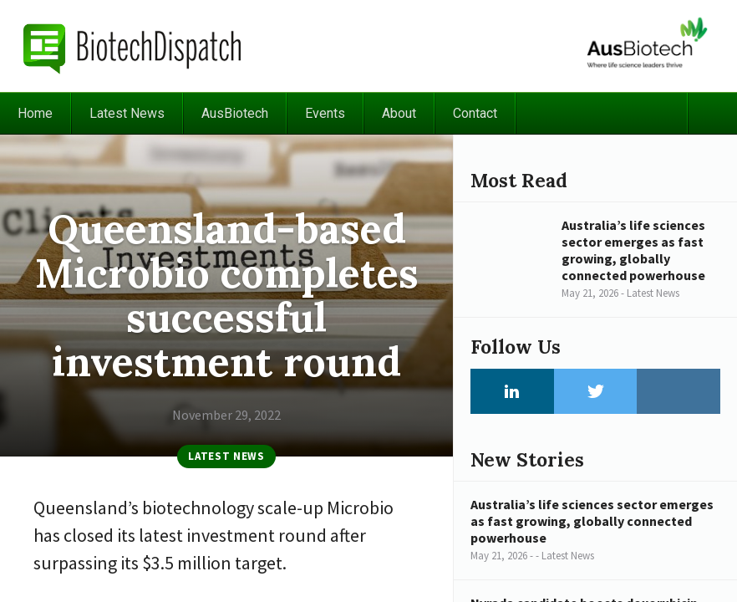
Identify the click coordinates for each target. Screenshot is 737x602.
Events (325, 113)
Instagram (678, 391)
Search (712, 113)
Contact (475, 113)
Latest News (127, 113)
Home (35, 113)
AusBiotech (234, 113)
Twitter (596, 391)
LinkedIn (512, 391)
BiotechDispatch (132, 46)
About (399, 113)
